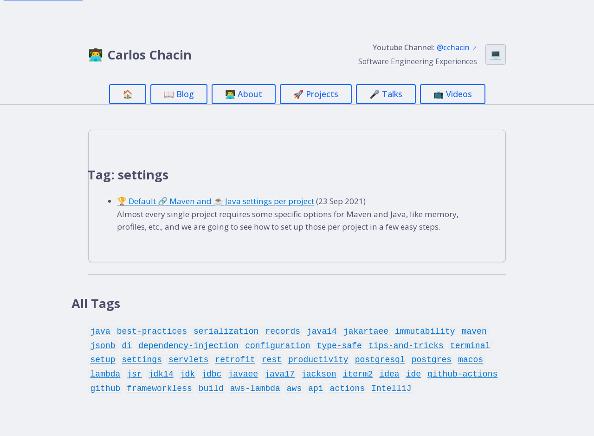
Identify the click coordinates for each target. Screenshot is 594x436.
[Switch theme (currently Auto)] (495, 54)
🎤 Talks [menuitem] (385, 93)
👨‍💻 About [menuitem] (243, 93)
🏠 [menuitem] (128, 93)
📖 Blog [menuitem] (179, 93)
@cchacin (453, 47)
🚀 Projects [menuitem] (315, 93)
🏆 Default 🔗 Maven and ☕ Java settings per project (225, 202)
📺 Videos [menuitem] (452, 93)
